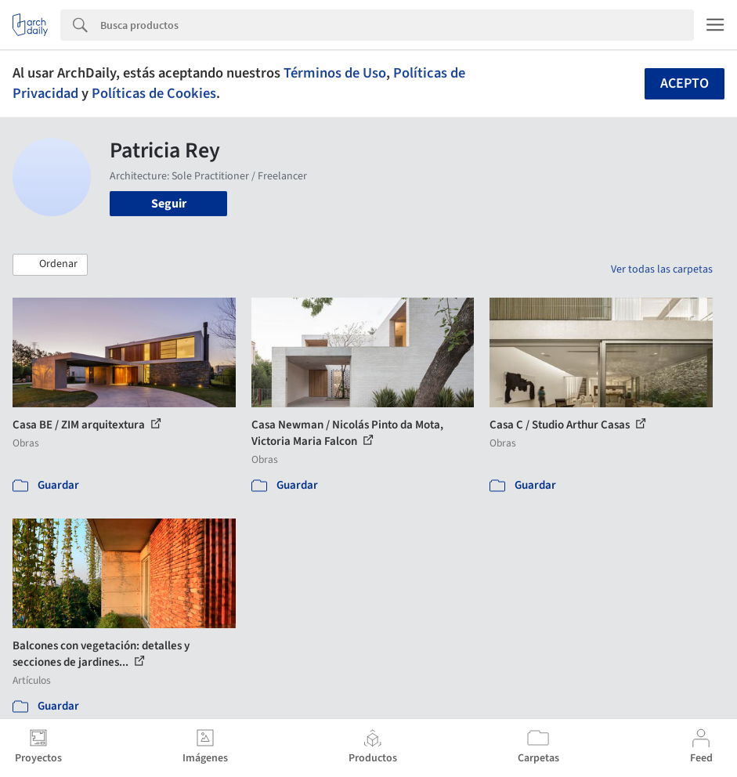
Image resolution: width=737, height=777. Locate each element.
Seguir (168, 203)
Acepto (684, 83)
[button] (50, 265)
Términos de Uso (335, 73)
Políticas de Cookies (154, 93)
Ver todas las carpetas (662, 269)
